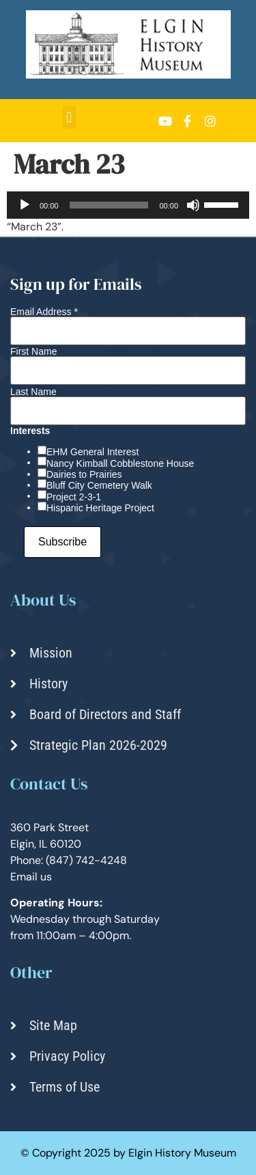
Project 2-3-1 (73, 497)
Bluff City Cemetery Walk (99, 485)
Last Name (33, 391)
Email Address (44, 311)
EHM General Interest (92, 452)
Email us (31, 876)
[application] (128, 205)
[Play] (24, 205)
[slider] (109, 205)
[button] (69, 117)
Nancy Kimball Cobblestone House (120, 463)
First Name (33, 351)
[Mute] (193, 205)
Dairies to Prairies (84, 474)
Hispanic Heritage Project (100, 508)
